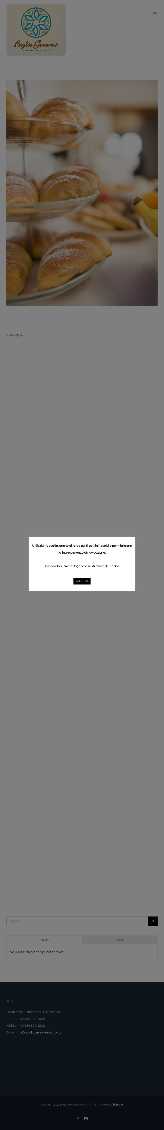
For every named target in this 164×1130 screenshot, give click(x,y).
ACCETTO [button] (82, 581)
